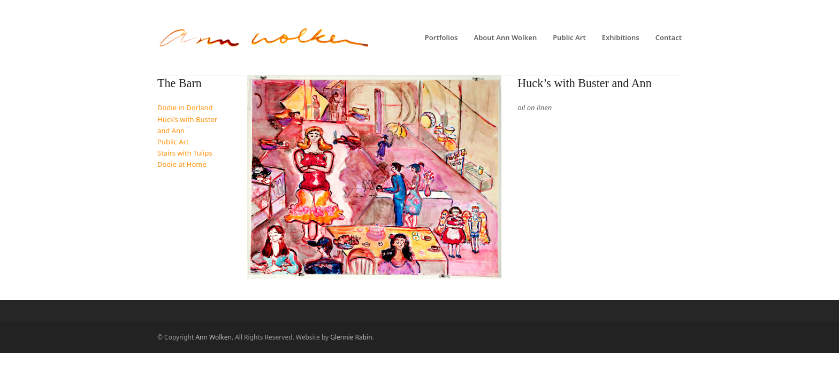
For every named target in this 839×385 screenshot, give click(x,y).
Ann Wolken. (214, 337)
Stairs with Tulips (184, 153)
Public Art (173, 142)
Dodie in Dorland (185, 107)
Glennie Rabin (351, 337)
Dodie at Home (182, 164)
